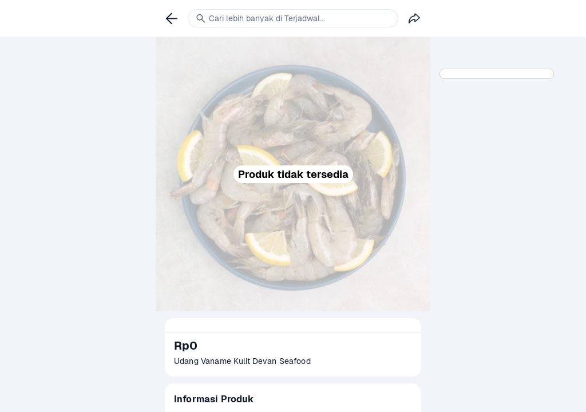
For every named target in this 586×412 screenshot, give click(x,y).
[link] (172, 18)
